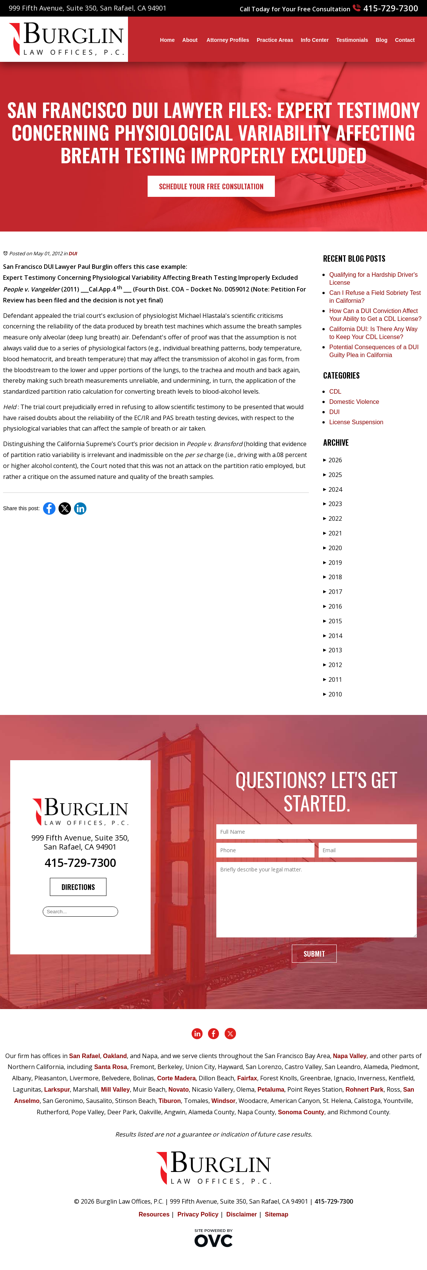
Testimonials (352, 40)
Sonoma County (301, 1112)
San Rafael (84, 1056)
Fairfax (247, 1078)
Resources (154, 1214)
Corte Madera (176, 1078)
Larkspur (57, 1089)
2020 (332, 548)
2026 (332, 460)
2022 (332, 518)
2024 (332, 489)
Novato (178, 1089)
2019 (332, 562)
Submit (314, 954)
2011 (332, 679)
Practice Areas (275, 40)
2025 (332, 475)
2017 (332, 591)
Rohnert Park (364, 1089)
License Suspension (356, 422)
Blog (381, 40)
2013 (332, 650)
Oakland (115, 1056)
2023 (332, 504)
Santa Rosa (110, 1067)
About (190, 40)
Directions (78, 887)
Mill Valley (115, 1089)
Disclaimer (242, 1214)
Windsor (223, 1101)
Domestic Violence (354, 402)
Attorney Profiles (228, 40)
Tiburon (170, 1101)
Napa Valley (350, 1056)
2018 (332, 577)
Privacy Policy (198, 1214)
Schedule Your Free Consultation (211, 186)
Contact (405, 40)
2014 (332, 636)
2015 (332, 621)
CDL (335, 391)
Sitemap (276, 1214)
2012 (332, 665)
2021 (332, 533)
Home (167, 40)
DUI (73, 253)
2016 (332, 606)
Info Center (315, 40)
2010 (332, 694)
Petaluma (270, 1089)
